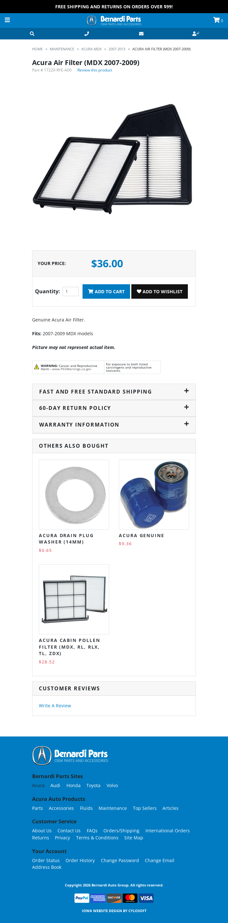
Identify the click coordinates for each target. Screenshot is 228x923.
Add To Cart (106, 291)
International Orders (167, 830)
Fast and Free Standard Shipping (114, 391)
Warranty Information (114, 424)
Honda (73, 785)
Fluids (86, 808)
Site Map (133, 838)
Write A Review (55, 706)
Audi (55, 785)
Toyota (93, 785)
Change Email (159, 860)
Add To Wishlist (159, 291)
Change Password (120, 860)
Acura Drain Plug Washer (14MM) (66, 538)
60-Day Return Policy (114, 408)
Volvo (112, 785)
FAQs (92, 830)
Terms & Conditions (97, 838)
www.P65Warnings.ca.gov (71, 369)
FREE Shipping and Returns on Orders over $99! (114, 7)
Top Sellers (145, 808)
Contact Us (69, 830)
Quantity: (47, 291)
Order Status (46, 860)
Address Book (46, 867)
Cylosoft (137, 910)
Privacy (62, 838)
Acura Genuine (141, 535)
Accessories (61, 808)
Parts (37, 808)
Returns (40, 838)
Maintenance (113, 808)
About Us (42, 830)
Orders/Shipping (121, 830)
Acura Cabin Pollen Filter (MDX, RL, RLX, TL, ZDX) (69, 646)
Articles (170, 808)
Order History (80, 860)
